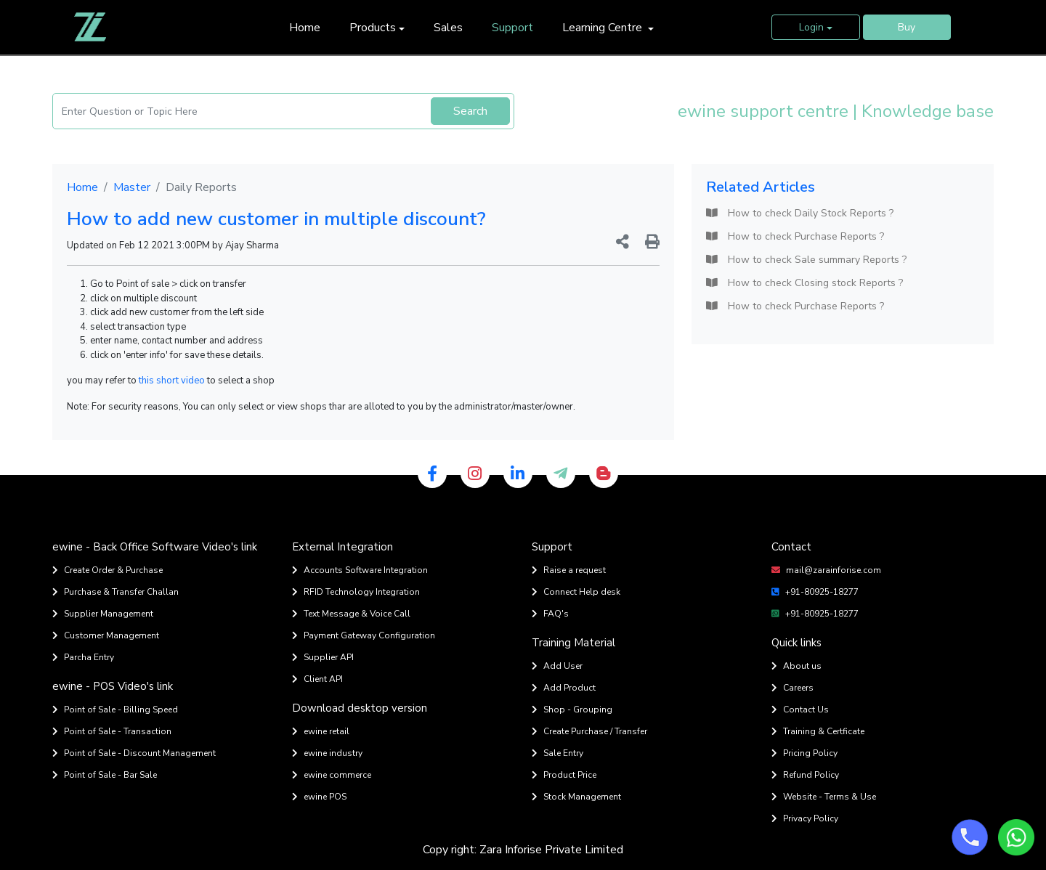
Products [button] (372, 28)
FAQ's (550, 613)
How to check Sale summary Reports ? (806, 260)
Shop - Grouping (572, 709)
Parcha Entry (83, 657)
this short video (172, 380)
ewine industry (327, 753)
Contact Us (800, 709)
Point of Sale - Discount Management (134, 753)
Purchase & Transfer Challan (115, 592)
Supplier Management (102, 613)
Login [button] (811, 27)
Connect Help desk (576, 592)
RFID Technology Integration (356, 592)
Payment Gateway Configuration (363, 635)
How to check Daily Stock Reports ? (799, 213)
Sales (448, 28)
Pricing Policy (804, 753)
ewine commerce (331, 775)
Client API (317, 679)
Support (512, 28)
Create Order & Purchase (107, 570)
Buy (906, 27)
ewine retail (320, 731)
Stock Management (576, 796)
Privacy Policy (804, 818)
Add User (557, 666)
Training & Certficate (817, 731)
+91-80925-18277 (815, 592)
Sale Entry (557, 753)
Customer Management (105, 635)
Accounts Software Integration (360, 570)
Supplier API (323, 657)
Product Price (564, 775)
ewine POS (319, 796)
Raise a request (569, 570)
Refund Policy (805, 775)
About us (796, 666)
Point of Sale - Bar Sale (104, 775)
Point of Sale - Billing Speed (115, 709)
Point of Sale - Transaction (111, 731)
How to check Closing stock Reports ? (804, 283)
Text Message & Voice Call (351, 613)
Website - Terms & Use (823, 796)
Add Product (564, 688)
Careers (792, 688)
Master (131, 187)
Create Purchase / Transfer (589, 731)
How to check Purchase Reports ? (795, 236)
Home (304, 28)
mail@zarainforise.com (826, 570)
